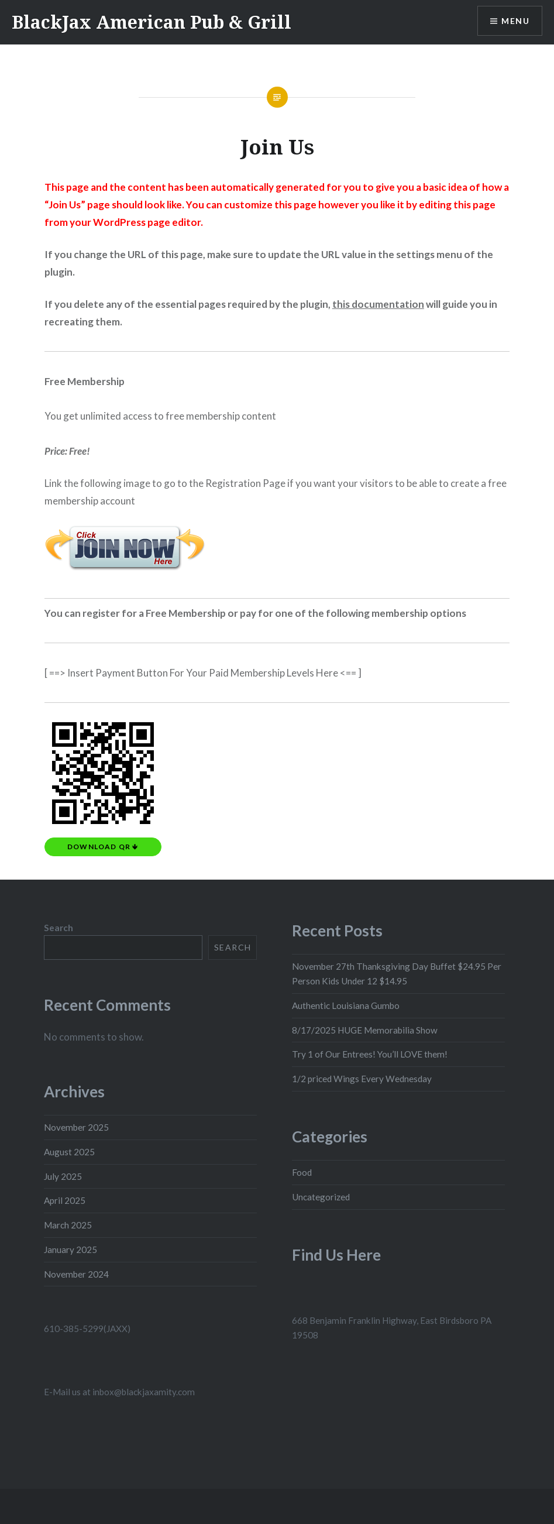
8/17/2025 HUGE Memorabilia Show (365, 1030)
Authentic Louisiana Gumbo (346, 1005)
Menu (515, 21)
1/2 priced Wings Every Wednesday (362, 1078)
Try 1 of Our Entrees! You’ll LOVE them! (370, 1054)
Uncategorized (321, 1197)
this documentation (378, 304)
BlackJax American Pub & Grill (151, 22)
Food (302, 1172)
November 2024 (76, 1274)
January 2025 (70, 1249)
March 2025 (68, 1225)
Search (58, 927)
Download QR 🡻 (103, 846)
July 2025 (63, 1176)
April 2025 (64, 1200)
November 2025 (76, 1127)
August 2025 (69, 1152)
